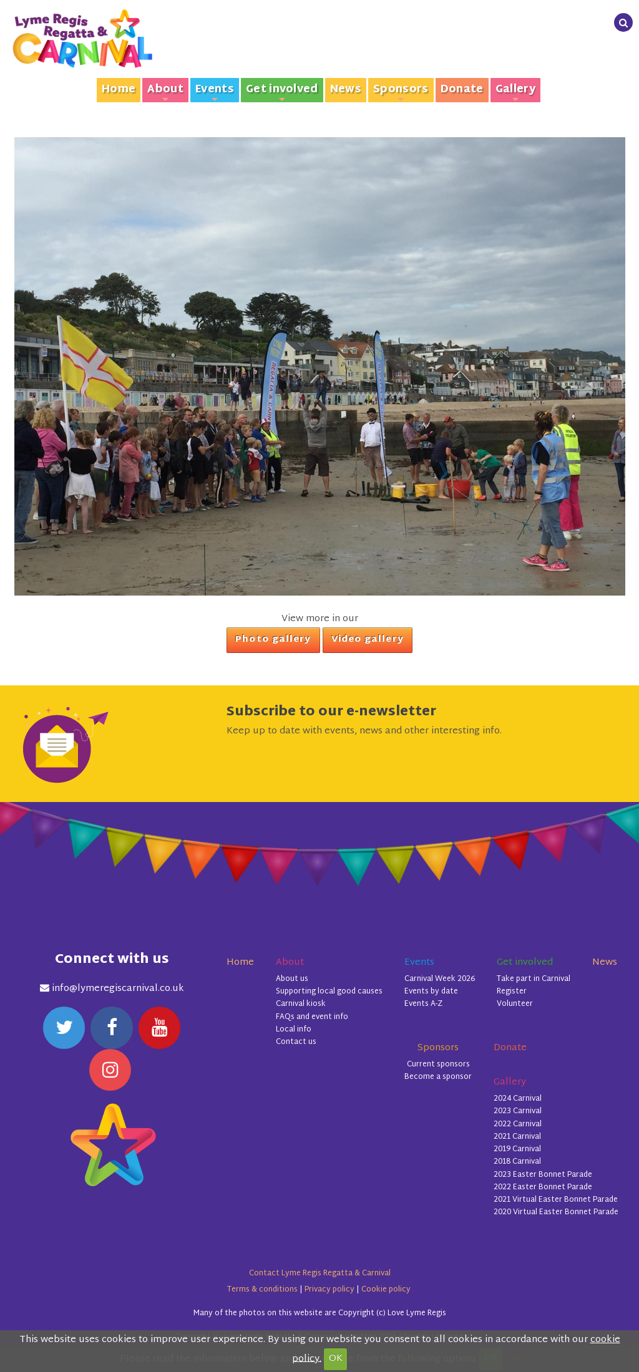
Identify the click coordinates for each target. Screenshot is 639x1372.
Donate (462, 89)
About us (292, 979)
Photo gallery (273, 640)
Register (512, 991)
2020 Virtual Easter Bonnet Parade (556, 1212)
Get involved (282, 91)
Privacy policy (329, 1290)
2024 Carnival (518, 1099)
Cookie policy (386, 1290)
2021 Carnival (517, 1137)
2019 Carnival (517, 1149)
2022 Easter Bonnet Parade (543, 1187)
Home (118, 89)
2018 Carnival (517, 1162)
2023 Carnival (518, 1111)
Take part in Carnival (533, 979)
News (345, 89)
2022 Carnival (518, 1124)
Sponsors (401, 91)
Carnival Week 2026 (439, 979)
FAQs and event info (312, 1017)
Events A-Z (423, 1004)
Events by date (431, 991)
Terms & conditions (262, 1290)
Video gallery (367, 640)
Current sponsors (438, 1064)
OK (336, 1358)
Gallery (515, 91)
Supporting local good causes (329, 991)
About (165, 91)
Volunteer (515, 1004)
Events (214, 91)
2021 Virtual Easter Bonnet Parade (556, 1200)
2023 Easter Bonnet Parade (543, 1175)
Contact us (296, 1042)
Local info (293, 1029)
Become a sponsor (438, 1077)
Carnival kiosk (301, 1004)
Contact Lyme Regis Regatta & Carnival (320, 1273)
